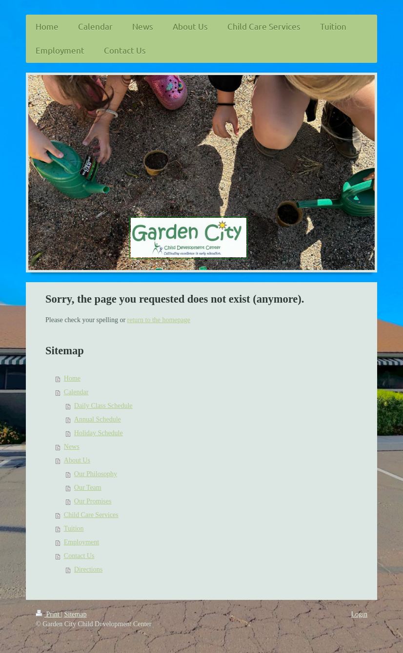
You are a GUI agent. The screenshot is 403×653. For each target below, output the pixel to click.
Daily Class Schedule (103, 405)
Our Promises (93, 501)
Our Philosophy (95, 474)
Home (72, 378)
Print (48, 614)
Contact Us (79, 555)
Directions (88, 569)
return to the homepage (158, 320)
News (72, 446)
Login (359, 614)
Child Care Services (91, 515)
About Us (77, 460)
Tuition (74, 528)
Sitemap (75, 614)
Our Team (87, 487)
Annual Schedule (97, 419)
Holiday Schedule (98, 433)
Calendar (76, 392)
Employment (81, 542)
